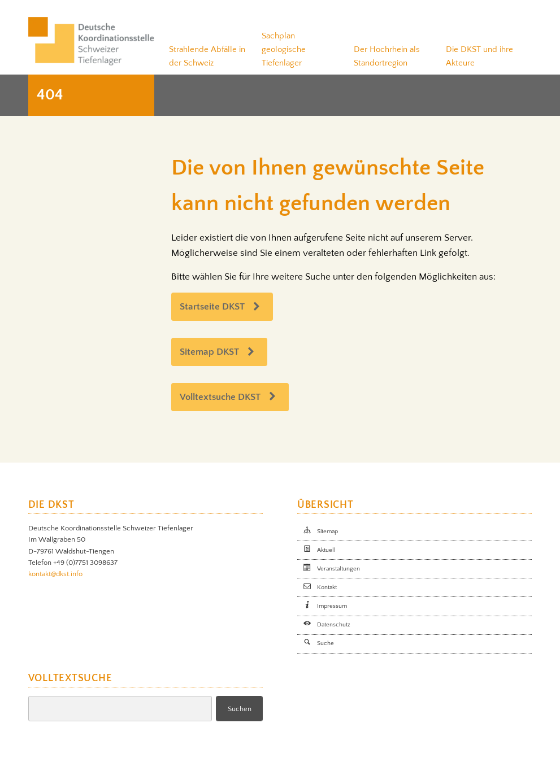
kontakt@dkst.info (55, 574)
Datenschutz (333, 624)
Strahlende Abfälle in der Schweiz (207, 56)
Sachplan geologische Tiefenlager (284, 49)
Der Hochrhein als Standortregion (387, 56)
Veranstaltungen (338, 568)
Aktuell (326, 550)
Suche (325, 643)
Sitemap (327, 531)
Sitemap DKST (209, 352)
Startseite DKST (212, 307)
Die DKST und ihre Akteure (479, 56)
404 (50, 94)
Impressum (332, 606)
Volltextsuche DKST (220, 397)
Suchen (239, 709)
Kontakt (327, 587)
